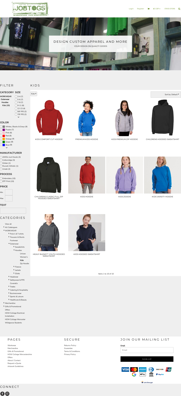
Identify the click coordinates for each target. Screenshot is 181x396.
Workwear (12, 345)
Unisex (23, 253)
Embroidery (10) (8, 178)
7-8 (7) (20, 102)
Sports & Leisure (16, 296)
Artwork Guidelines (15, 366)
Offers (7, 310)
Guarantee (68, 348)
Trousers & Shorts (17, 237)
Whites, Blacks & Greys (15, 126)
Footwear (14, 240)
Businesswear (15, 293)
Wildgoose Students (13, 322)
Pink (7, 132)
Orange (9, 139)
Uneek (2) (6, 169)
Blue (7, 145)
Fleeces (18, 267)
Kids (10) (6, 105)
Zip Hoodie (24, 263)
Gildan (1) (6, 163)
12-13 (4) (21, 108)
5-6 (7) (20, 99)
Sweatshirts (20, 247)
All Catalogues (11, 227)
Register (140, 9)
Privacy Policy (70, 354)
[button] (148, 9)
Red (7, 135)
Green (8, 142)
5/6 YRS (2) (22, 111)
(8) (7, 141)
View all (8, 224)
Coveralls (14, 283)
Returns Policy (70, 345)
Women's (24, 257)
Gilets (17, 273)
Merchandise (10, 303)
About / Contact (14, 360)
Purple (8, 129)
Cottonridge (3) (8, 160)
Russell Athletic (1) (10, 166)
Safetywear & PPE (17, 280)
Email (123, 346)
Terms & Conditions (72, 351)
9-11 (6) (20, 105)
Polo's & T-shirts (17, 234)
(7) (8, 129)
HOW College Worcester (15, 319)
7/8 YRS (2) (22, 114)
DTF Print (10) (8, 181)
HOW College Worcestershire (20, 354)
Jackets (18, 270)
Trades (12, 286)
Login (131, 9)
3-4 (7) (20, 96)
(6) (7, 132)
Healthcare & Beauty (18, 300)
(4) (8, 138)
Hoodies (5, 102)
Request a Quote (14, 363)
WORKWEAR (5, 96)
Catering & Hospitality (19, 290)
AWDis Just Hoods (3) (11, 157)
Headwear (14, 277)
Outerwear (5, 99)
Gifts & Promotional (13, 306)
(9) (14, 126)
